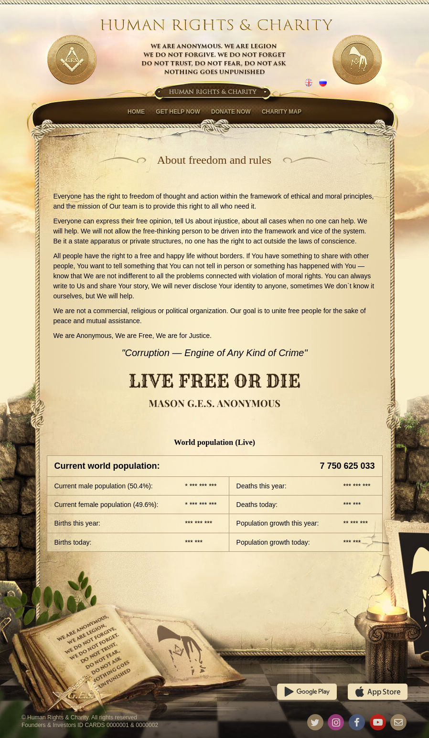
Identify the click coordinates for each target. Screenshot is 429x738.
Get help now (178, 111)
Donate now (230, 111)
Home (136, 111)
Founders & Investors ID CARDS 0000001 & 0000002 (89, 725)
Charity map (281, 111)
